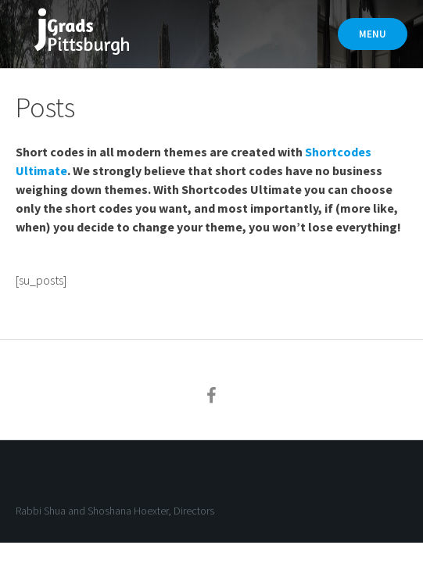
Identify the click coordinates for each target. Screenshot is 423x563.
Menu (372, 34)
